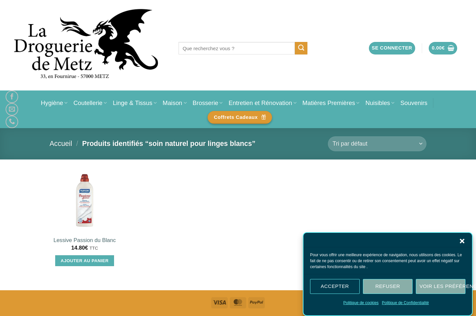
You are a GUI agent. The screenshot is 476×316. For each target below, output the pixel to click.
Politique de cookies (361, 302)
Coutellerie (90, 102)
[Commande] (377, 143)
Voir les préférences (442, 286)
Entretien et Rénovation (262, 102)
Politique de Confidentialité (405, 302)
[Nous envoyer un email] (12, 109)
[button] (462, 241)
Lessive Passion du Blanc (85, 240)
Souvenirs (413, 102)
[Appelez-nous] (12, 122)
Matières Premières (331, 102)
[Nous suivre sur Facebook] (12, 96)
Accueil (61, 143)
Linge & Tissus (135, 102)
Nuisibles (379, 102)
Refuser (388, 286)
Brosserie (208, 102)
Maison (174, 102)
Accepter (335, 286)
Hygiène (54, 102)
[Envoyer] (301, 48)
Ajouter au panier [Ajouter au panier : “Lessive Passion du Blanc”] (85, 260)
